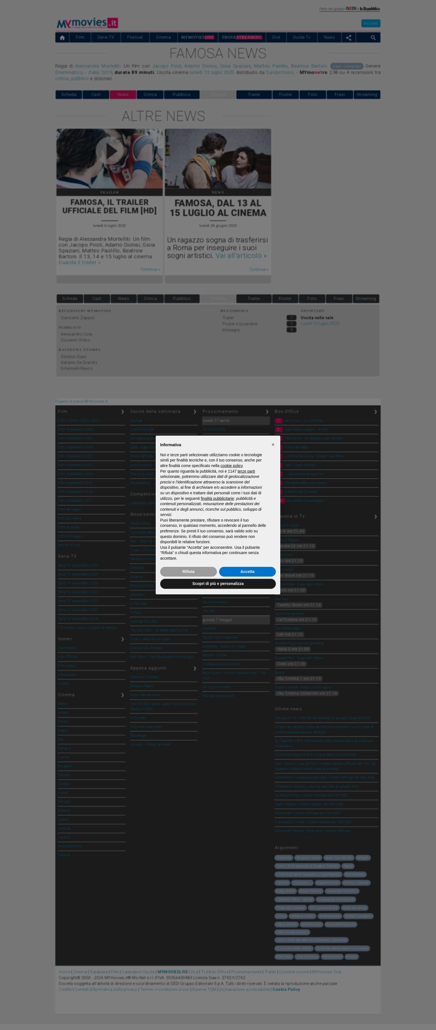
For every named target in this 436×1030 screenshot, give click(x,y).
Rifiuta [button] (188, 571)
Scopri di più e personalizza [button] (218, 583)
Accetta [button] (248, 571)
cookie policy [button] (231, 465)
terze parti (246, 471)
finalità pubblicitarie (217, 498)
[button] (273, 444)
